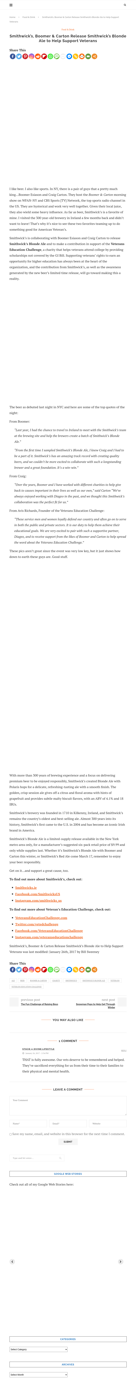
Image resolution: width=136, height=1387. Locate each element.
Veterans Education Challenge (27, 987)
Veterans (115, 980)
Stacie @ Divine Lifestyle (38, 1049)
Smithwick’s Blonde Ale (93, 980)
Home (12, 17)
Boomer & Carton (38, 980)
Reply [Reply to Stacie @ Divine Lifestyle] (123, 1051)
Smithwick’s (71, 980)
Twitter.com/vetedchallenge (36, 924)
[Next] (120, 1261)
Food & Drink (28, 17)
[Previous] (12, 1261)
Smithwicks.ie (26, 887)
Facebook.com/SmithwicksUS (37, 894)
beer (22, 980)
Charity (56, 980)
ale (13, 980)
